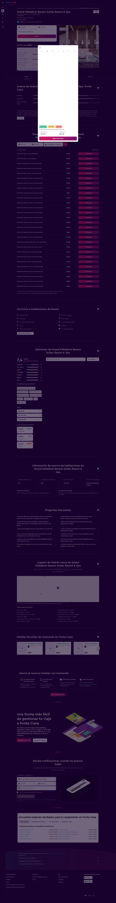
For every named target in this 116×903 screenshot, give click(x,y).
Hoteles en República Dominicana (47, 8)
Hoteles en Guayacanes (67, 836)
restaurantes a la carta (38, 391)
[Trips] (3, 22)
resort (38, 398)
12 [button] (55, 46)
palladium (22, 398)
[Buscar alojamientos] (3, 10)
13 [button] (32, 50)
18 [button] (51, 50)
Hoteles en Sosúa (26, 836)
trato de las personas (38, 395)
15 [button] (40, 50)
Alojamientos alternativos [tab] (41, 821)
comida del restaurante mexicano (29, 388)
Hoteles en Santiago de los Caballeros (71, 834)
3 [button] (47, 42)
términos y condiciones (46, 799)
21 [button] (36, 54)
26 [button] (55, 54)
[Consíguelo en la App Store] (93, 881)
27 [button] (32, 57)
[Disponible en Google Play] (93, 877)
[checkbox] (28, 430)
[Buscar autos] (3, 14)
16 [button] (43, 50)
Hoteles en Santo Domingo (29, 829)
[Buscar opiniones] (69, 359)
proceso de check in (25, 395)
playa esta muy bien (25, 391)
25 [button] (51, 54)
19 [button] (55, 50)
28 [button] (36, 57)
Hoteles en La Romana (28, 832)
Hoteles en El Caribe (33, 8)
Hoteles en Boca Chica (28, 838)
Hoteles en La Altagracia (62, 8)
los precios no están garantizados (58, 853)
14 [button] (36, 50)
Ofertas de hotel (23, 8)
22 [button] (40, 54)
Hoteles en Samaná (66, 829)
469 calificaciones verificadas (35, 22)
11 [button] (51, 46)
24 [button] (47, 54)
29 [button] (40, 57)
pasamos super (31, 398)
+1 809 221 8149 (24, 19)
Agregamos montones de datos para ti (61, 861)
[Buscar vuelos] (3, 7)
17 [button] (47, 50)
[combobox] (41, 779)
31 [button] (47, 57)
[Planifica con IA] (3, 17)
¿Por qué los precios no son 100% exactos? (61, 864)
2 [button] (43, 42)
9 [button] (43, 46)
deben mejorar (24, 402)
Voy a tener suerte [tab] (56, 821)
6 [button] (32, 46)
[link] (60, 694)
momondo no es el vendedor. (61, 858)
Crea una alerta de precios (89, 684)
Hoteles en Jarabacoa (66, 838)
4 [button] (51, 42)
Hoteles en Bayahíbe (27, 834)
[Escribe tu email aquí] (41, 788)
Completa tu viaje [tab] (69, 821)
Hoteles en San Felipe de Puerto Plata (70, 832)
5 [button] (55, 42)
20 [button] (32, 54)
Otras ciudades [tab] (27, 821)
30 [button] (44, 57)
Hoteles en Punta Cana (75, 8)
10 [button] (47, 46)
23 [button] (43, 54)
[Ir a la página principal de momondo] (11, 2)
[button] (3, 2)
